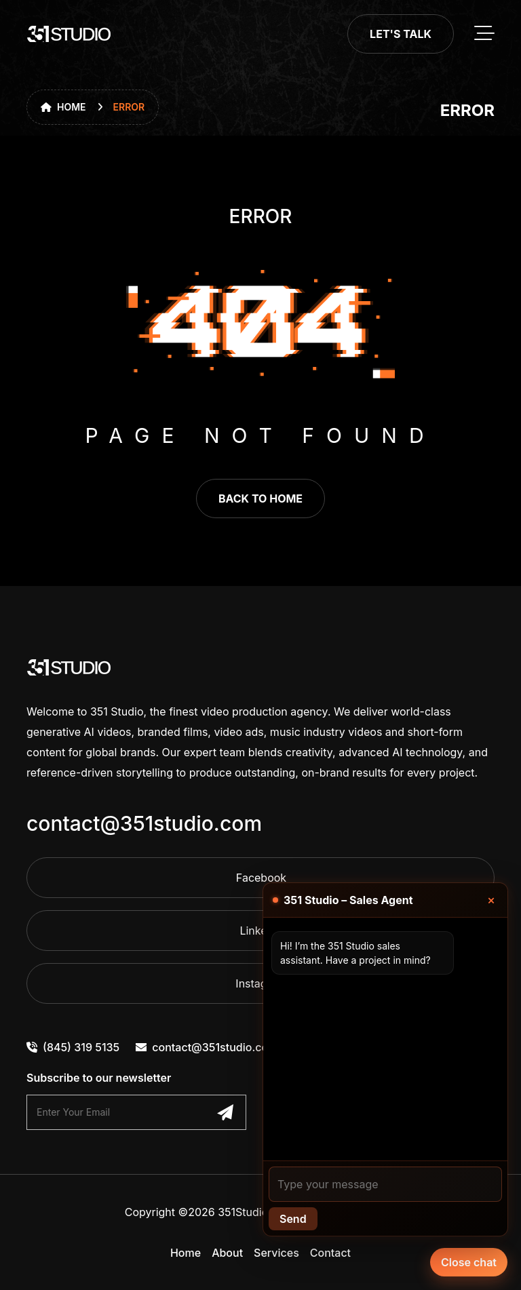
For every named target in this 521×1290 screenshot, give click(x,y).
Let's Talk (400, 34)
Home (63, 107)
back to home (260, 498)
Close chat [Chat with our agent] (469, 1262)
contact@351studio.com (144, 823)
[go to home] (69, 33)
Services (276, 1253)
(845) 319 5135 (72, 1047)
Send (293, 1219)
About (227, 1253)
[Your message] (385, 1184)
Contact (330, 1253)
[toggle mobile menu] (484, 34)
